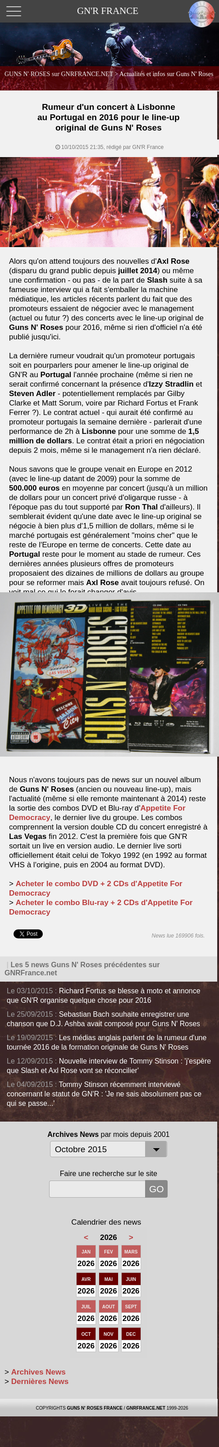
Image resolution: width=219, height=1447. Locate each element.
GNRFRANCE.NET (145, 1408)
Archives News (38, 1372)
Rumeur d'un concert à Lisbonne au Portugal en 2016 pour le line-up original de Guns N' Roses (108, 117)
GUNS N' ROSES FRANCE (95, 1408)
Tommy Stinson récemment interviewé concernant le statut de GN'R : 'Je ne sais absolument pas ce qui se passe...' (104, 1094)
